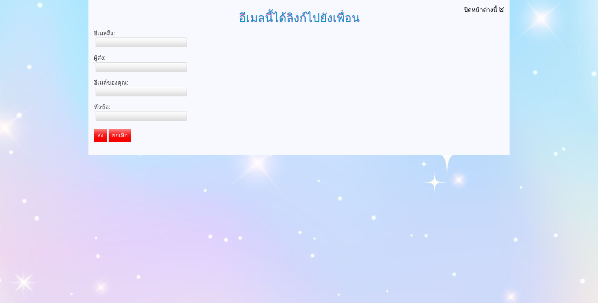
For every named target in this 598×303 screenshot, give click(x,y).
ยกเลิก (120, 135)
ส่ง (100, 135)
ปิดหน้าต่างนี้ (484, 9)
